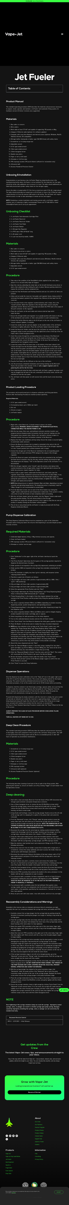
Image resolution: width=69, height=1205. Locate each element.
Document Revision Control (17, 1017)
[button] (62, 34)
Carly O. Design (38, 1197)
